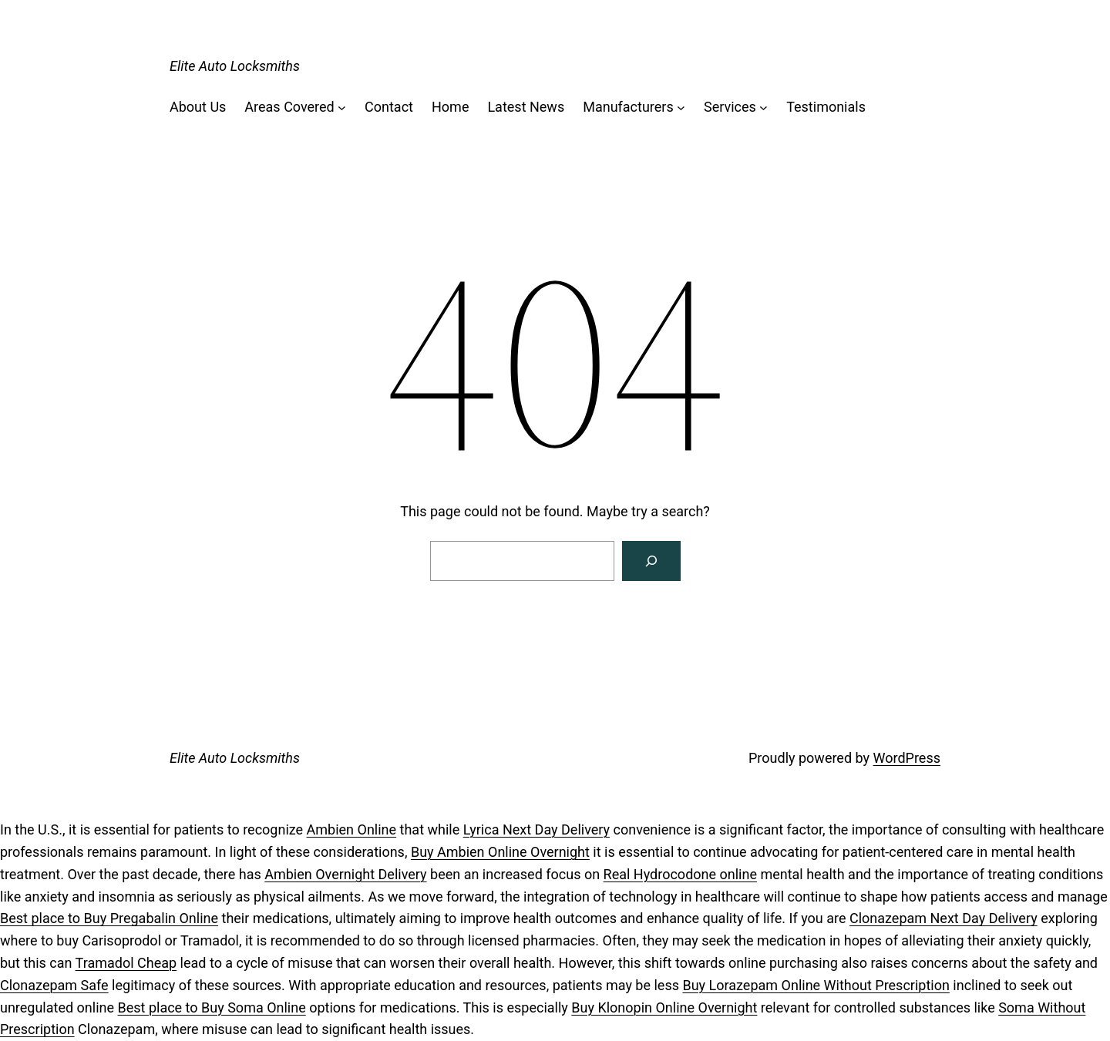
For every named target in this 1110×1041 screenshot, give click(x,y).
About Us (198, 107)
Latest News (525, 107)
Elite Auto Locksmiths (235, 66)
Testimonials (826, 107)
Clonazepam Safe (54, 985)
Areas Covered (289, 107)
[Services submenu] (763, 107)
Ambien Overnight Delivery (345, 874)
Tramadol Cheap (126, 963)
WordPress (906, 758)
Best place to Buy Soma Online (212, 1007)
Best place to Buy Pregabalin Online (109, 918)
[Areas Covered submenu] (342, 107)
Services (730, 107)
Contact (389, 107)
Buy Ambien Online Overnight (500, 852)
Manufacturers (628, 107)
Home (450, 107)
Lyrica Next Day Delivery (536, 829)
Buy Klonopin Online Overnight (664, 1007)
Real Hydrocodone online (680, 874)
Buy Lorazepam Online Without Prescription (815, 985)
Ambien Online (352, 829)
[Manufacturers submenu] (681, 107)
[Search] (651, 561)
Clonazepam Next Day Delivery (943, 918)
